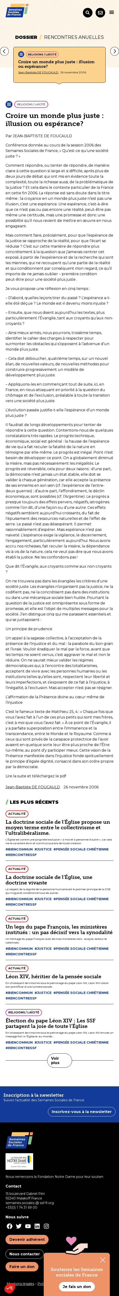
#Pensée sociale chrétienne (81, 849)
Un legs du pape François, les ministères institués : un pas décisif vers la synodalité (59, 930)
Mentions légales (20, 1284)
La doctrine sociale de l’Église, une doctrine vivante (49, 880)
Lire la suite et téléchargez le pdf (36, 776)
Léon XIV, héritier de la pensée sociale (53, 976)
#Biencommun (19, 849)
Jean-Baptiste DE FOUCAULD (38, 72)
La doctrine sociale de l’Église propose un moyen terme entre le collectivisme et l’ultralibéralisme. (58, 827)
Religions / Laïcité (42, 54)
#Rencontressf (21, 855)
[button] (111, 12)
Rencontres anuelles (74, 37)
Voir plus (55, 1060)
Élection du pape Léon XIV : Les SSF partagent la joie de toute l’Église (51, 1023)
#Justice (43, 849)
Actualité (17, 813)
